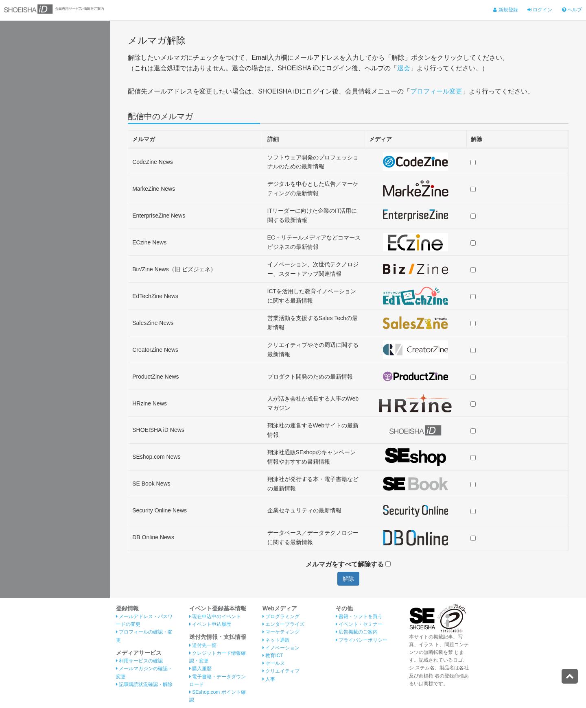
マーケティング (281, 632)
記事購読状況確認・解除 (144, 684)
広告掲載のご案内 (357, 632)
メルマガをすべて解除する (348, 564)
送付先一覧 (202, 645)
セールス (273, 663)
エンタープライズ (283, 624)
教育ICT (272, 655)
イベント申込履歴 (210, 624)
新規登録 (505, 10)
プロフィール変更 (436, 91)
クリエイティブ (281, 671)
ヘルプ (572, 10)
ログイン (539, 10)
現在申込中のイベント (215, 616)
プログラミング (281, 616)
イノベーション (281, 648)
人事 (268, 679)
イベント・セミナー (359, 624)
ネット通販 (276, 640)
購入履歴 (200, 668)
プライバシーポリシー (361, 640)
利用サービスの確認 (139, 661)
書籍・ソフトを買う (359, 616)
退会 (403, 68)
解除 (348, 578)
